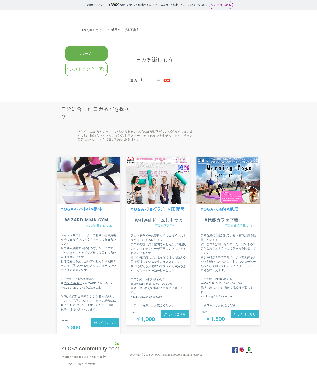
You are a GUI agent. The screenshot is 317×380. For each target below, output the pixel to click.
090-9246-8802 (73, 283)
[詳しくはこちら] (105, 322)
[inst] (242, 350)
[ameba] (249, 350)
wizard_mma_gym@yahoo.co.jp (82, 287)
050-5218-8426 (142, 283)
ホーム (86, 53)
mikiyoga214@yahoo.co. (147, 296)
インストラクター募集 (86, 69)
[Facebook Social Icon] (235, 350)
